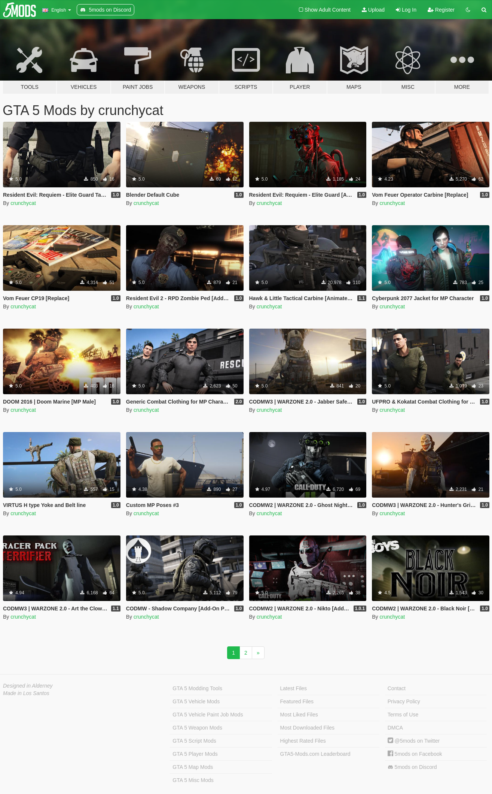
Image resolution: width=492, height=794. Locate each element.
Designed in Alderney (28, 686)
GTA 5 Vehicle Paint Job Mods (207, 715)
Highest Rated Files (303, 741)
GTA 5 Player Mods (194, 754)
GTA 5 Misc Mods (192, 780)
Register (441, 10)
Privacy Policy (404, 701)
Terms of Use (403, 715)
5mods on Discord (412, 767)
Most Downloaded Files (307, 728)
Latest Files (293, 688)
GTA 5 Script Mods (194, 741)
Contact (397, 688)
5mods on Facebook (415, 754)
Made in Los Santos (26, 693)
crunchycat (23, 203)
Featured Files (297, 701)
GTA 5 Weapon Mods (197, 728)
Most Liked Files (299, 715)
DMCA (395, 728)
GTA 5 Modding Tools (197, 688)
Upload (373, 10)
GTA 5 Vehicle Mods (196, 701)
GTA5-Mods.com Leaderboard (315, 754)
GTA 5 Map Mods (192, 767)
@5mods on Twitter (414, 740)
